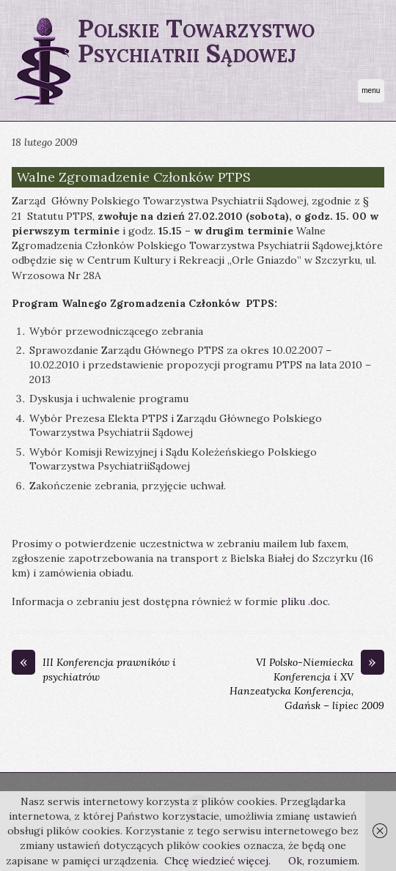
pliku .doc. (305, 601)
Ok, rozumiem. (323, 860)
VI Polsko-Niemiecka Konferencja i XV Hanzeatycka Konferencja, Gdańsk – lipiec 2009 (307, 684)
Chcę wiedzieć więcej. (217, 860)
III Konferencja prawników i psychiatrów (94, 669)
